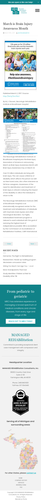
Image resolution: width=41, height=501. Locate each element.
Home (20, 478)
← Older (8, 244)
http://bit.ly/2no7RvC (11, 96)
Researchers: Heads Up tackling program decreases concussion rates (19, 261)
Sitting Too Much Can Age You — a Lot (18, 266)
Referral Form (21, 485)
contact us (31, 473)
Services (21, 483)
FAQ (21, 487)
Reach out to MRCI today (20, 321)
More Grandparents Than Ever (15, 270)
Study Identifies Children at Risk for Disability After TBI (17, 274)
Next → (33, 244)
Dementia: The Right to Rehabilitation (18, 256)
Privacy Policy (20, 497)
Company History (21, 480)
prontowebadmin (23, 33)
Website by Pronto (21, 499)
